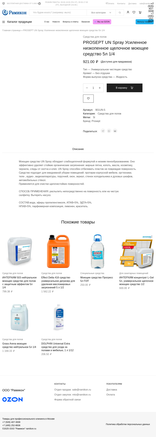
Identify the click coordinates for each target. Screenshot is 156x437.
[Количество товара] (93, 88)
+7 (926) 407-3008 (11, 422)
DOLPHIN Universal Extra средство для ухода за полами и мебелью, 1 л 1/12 (57, 347)
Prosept (96, 121)
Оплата (111, 4)
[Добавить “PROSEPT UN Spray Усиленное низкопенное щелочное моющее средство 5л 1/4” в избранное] (88, 98)
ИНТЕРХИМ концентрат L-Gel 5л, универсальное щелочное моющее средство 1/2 (136, 281)
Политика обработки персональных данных (128, 424)
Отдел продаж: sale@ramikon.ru (72, 389)
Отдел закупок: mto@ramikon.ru (72, 394)
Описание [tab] (78, 149)
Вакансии (85, 22)
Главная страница (11, 30)
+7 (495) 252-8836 (11, 425)
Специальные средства (92, 273)
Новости (56, 22)
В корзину (124, 88)
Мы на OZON (101, 22)
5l (94, 117)
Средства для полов (95, 36)
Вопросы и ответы (70, 22)
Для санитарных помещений (133, 273)
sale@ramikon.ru (147, 4)
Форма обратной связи (67, 399)
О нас (46, 22)
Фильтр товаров (144, 22)
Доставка (132, 4)
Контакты (121, 4)
